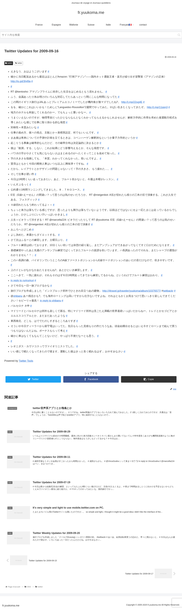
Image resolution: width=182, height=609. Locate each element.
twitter (8, 63)
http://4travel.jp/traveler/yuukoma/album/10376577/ (131, 290)
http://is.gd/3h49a (21, 81)
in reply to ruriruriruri (22, 280)
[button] (179, 35)
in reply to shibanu (50, 300)
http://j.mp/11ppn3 (157, 107)
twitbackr (168, 290)
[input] (91, 35)
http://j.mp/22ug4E (131, 102)
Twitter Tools (26, 360)
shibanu (17, 296)
